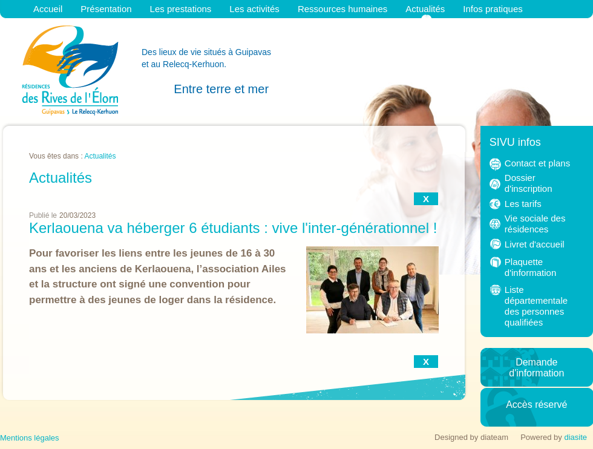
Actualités (425, 9)
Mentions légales (29, 437)
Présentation (105, 9)
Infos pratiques (492, 9)
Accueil (47, 9)
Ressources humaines (342, 9)
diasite (575, 437)
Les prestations (181, 9)
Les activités (254, 9)
